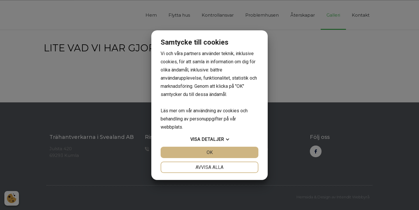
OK (210, 152)
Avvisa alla (209, 167)
